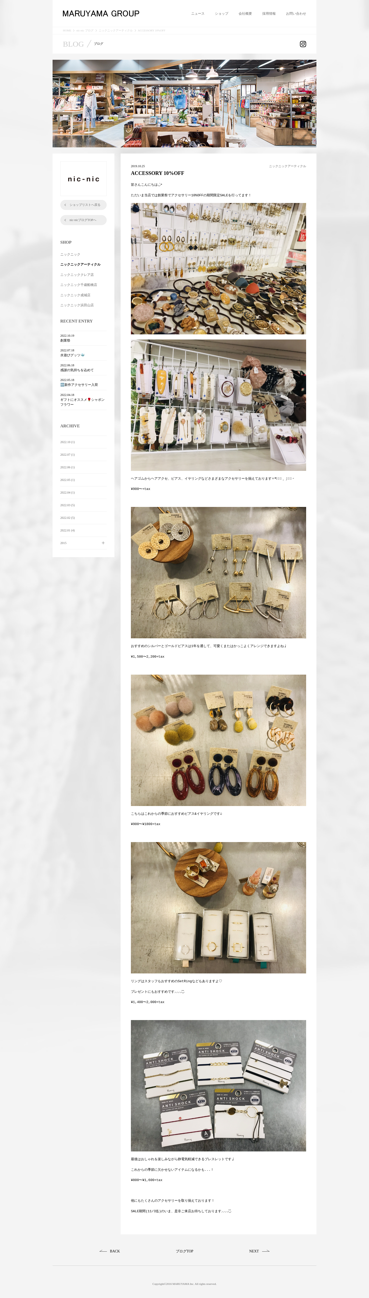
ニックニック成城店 (75, 295)
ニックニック (70, 254)
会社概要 (245, 13)
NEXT (254, 1247)
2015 (63, 543)
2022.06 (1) (67, 467)
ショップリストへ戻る (85, 205)
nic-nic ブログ (84, 30)
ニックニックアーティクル (116, 30)
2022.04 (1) (67, 492)
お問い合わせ (296, 13)
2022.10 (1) (67, 442)
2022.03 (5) (67, 505)
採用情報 (269, 13)
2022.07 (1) (67, 454)
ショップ (221, 13)
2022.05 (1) (67, 480)
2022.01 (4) (67, 530)
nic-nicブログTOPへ (83, 220)
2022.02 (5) (67, 518)
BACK (115, 1247)
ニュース (198, 13)
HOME (67, 30)
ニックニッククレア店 (77, 275)
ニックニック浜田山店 (77, 305)
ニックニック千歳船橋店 (78, 285)
